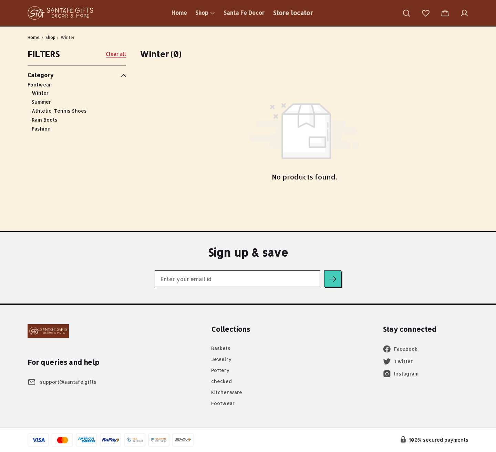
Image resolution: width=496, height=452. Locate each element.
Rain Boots (45, 120)
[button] (406, 13)
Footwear (77, 107)
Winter (40, 93)
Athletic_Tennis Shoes (59, 111)
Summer (41, 102)
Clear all (116, 54)
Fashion (41, 129)
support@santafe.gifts (68, 382)
